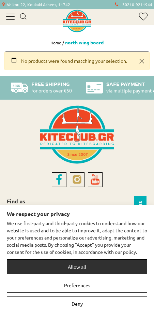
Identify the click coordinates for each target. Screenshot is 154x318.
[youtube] (95, 179)
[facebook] (59, 179)
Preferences (77, 285)
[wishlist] (143, 16)
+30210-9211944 (136, 4)
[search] (23, 17)
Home (55, 42)
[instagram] (77, 179)
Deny (77, 304)
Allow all (77, 267)
